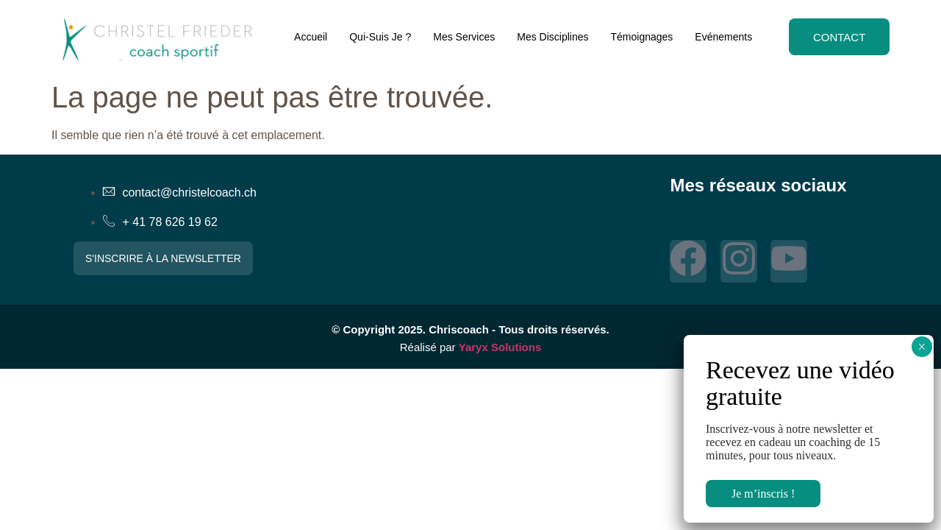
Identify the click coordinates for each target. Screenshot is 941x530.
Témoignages (640, 37)
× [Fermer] (921, 347)
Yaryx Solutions (500, 347)
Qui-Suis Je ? (378, 37)
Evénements (722, 37)
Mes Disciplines (551, 37)
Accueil (309, 37)
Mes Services (462, 37)
